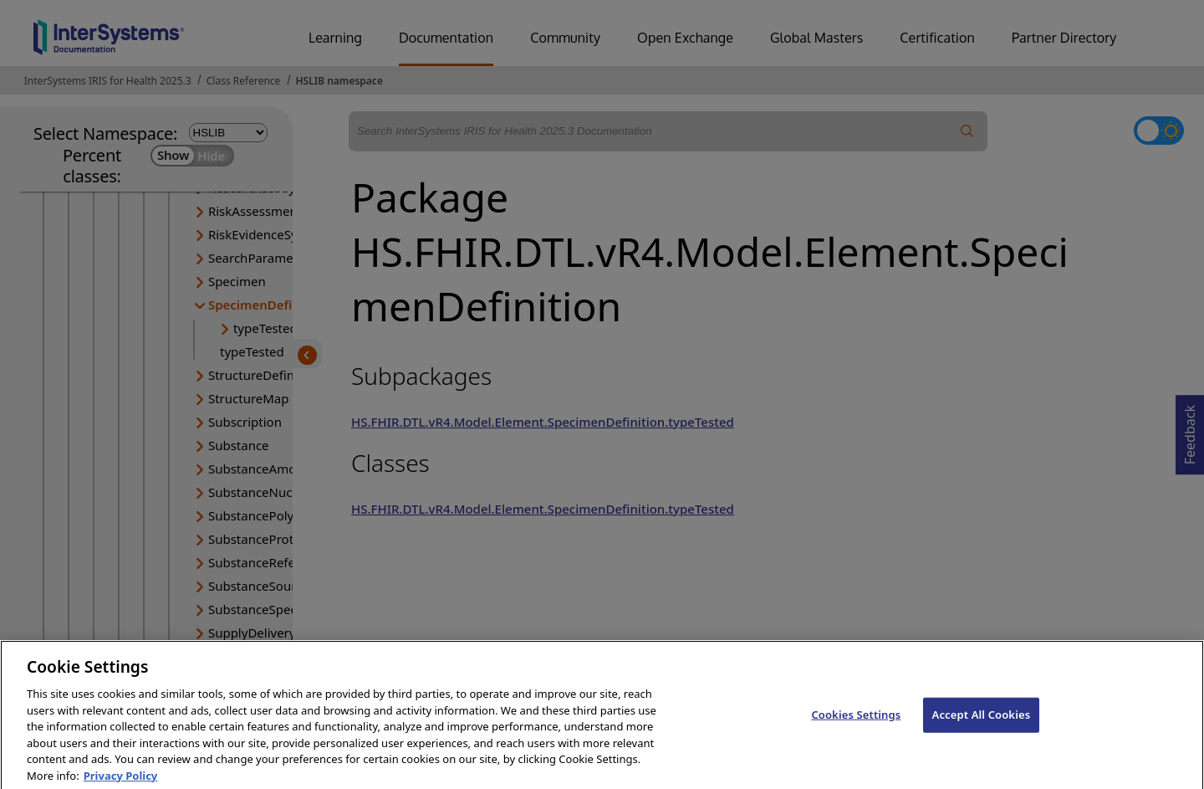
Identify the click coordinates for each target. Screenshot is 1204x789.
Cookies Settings (855, 731)
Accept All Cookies (981, 731)
